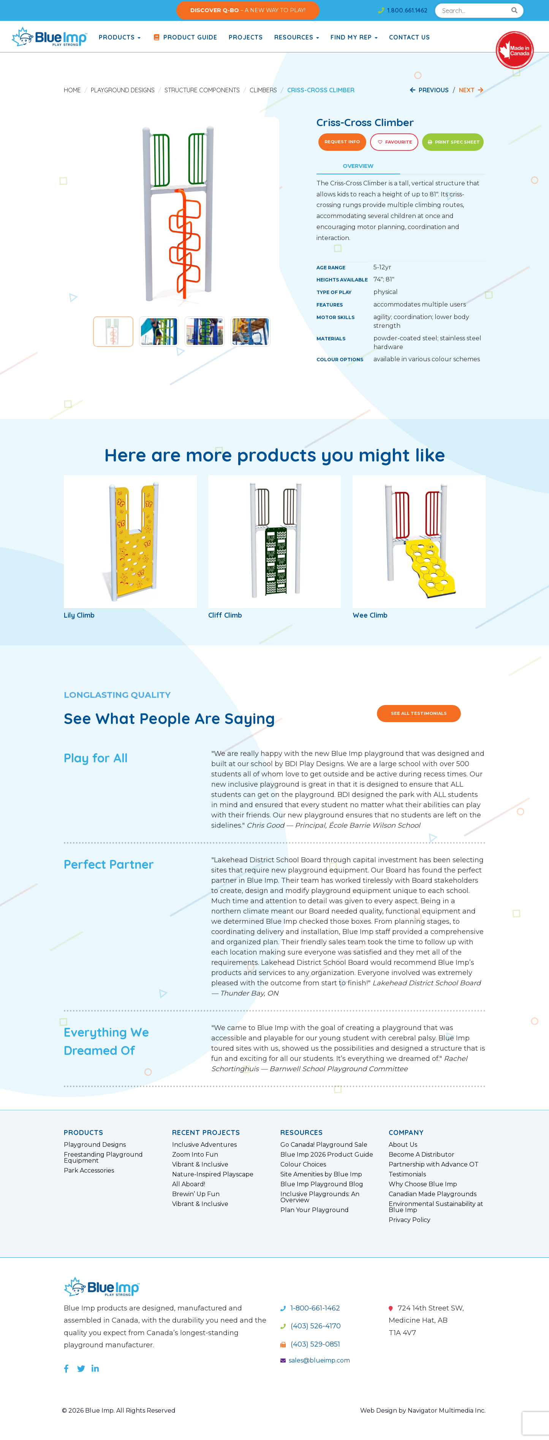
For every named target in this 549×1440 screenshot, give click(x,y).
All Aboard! (188, 1184)
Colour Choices (303, 1165)
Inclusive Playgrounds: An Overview (319, 1197)
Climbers (263, 90)
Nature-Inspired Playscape (212, 1174)
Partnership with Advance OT (434, 1165)
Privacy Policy (409, 1220)
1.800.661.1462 (402, 10)
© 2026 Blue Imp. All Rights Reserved (119, 1410)
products (120, 37)
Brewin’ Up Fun (196, 1194)
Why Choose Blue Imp (423, 1184)
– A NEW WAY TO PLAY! (247, 10)
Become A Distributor (421, 1155)
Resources (296, 37)
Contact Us (409, 37)
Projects (246, 37)
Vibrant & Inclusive (200, 1165)
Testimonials (407, 1174)
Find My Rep (354, 37)
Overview (358, 166)
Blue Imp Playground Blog (321, 1184)
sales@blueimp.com (315, 1360)
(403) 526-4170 (310, 1326)
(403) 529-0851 (310, 1344)
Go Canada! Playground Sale (323, 1145)
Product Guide (184, 37)
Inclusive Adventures (204, 1145)
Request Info (342, 141)
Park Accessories (89, 1171)
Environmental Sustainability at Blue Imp (436, 1207)
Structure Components (202, 90)
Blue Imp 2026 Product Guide (326, 1155)
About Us (403, 1145)
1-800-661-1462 (310, 1308)
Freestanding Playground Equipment (103, 1158)
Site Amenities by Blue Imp (321, 1174)
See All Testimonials (419, 713)
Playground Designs (123, 90)
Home (72, 90)
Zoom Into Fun (195, 1155)
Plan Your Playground (314, 1210)
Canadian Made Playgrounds (432, 1194)
